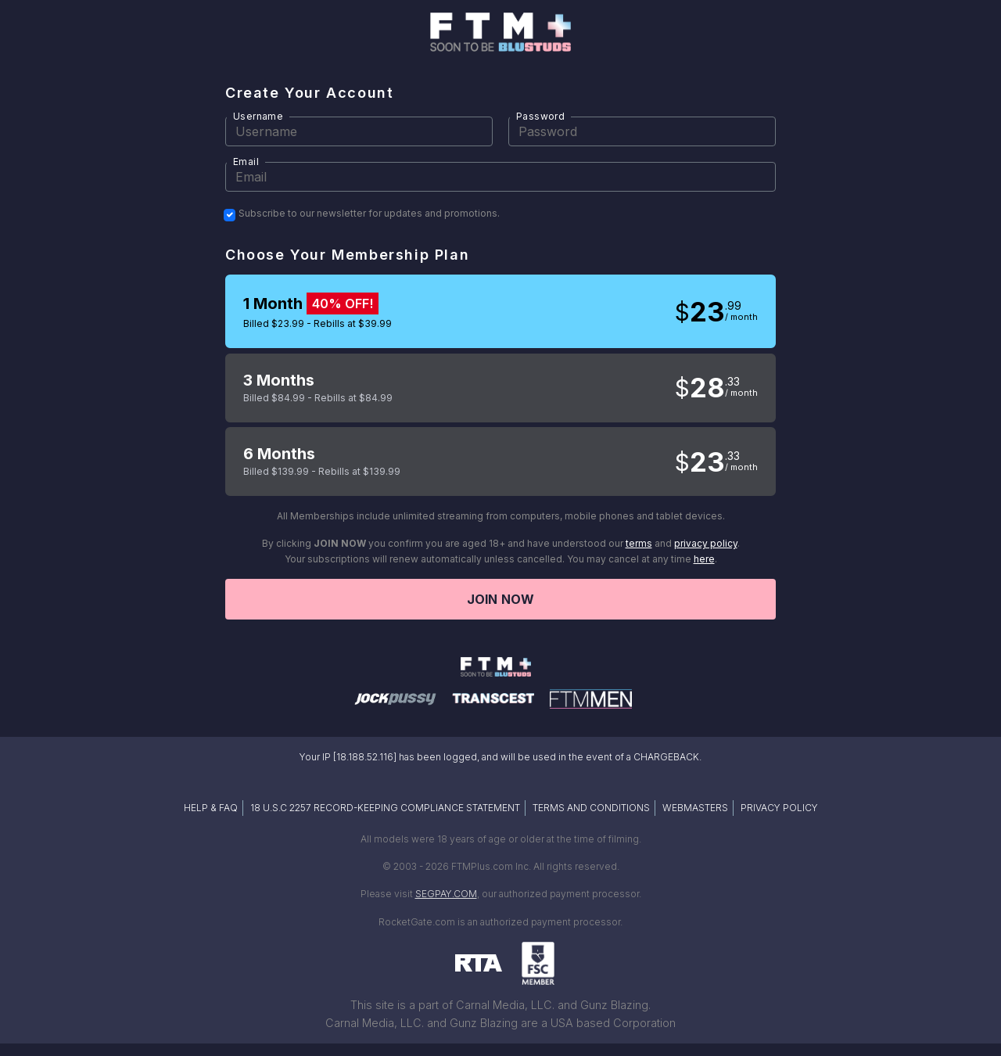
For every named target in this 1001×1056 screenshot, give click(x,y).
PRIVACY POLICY (779, 808)
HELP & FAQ (211, 808)
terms (639, 543)
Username (258, 116)
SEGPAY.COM (446, 894)
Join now (500, 599)
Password (540, 116)
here (704, 559)
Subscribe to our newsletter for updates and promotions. (369, 213)
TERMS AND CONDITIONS (591, 808)
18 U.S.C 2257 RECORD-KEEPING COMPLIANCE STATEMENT (385, 808)
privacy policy (705, 543)
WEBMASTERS (695, 808)
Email (246, 161)
